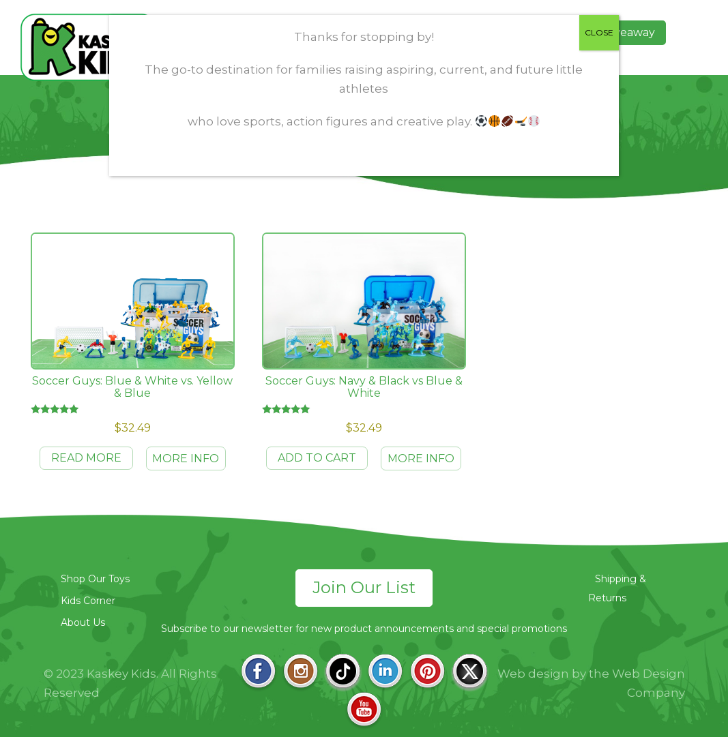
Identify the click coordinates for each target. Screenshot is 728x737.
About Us (83, 622)
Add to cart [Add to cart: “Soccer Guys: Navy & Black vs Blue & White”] (317, 457)
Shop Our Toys (95, 579)
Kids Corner (88, 601)
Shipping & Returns (617, 588)
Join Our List (364, 587)
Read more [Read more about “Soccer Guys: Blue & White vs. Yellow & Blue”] (86, 457)
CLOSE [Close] (599, 32)
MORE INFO (185, 458)
